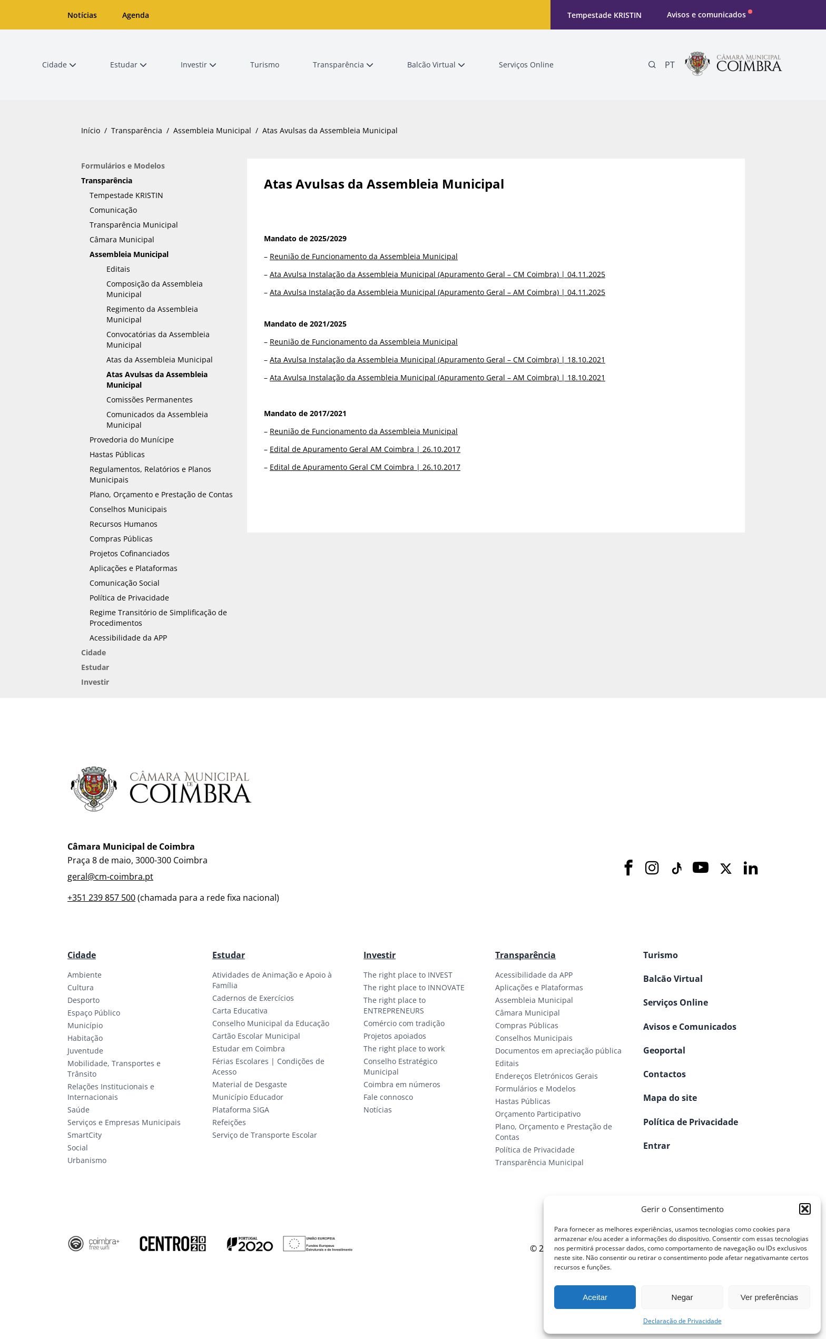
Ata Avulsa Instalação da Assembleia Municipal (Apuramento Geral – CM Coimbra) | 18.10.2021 (437, 360)
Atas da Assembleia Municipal (159, 360)
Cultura (80, 987)
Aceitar (595, 1297)
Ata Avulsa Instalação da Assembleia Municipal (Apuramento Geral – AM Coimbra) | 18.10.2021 (437, 377)
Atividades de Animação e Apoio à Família (272, 980)
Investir (95, 682)
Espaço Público (93, 1013)
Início (90, 130)
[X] (726, 869)
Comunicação (113, 210)
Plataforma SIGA (240, 1110)
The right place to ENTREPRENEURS (394, 1005)
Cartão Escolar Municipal (256, 1036)
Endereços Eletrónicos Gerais (546, 1076)
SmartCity (84, 1135)
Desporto (83, 1000)
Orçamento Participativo (538, 1114)
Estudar (95, 667)
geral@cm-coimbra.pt (110, 876)
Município (85, 1025)
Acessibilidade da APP (128, 638)
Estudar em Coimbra (248, 1048)
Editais (118, 269)
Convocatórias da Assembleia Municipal (158, 339)
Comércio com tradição (404, 1023)
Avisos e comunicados (706, 14)
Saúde (78, 1110)
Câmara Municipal (122, 239)
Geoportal (664, 1050)
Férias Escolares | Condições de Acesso (268, 1066)
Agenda (135, 15)
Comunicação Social (125, 583)
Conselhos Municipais (128, 509)
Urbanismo (86, 1160)
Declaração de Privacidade (682, 1320)
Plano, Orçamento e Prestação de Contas (161, 494)
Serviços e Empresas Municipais (124, 1122)
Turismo (660, 955)
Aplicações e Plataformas (134, 568)
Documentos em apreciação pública (558, 1051)
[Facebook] (628, 868)
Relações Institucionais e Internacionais (110, 1091)
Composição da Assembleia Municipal (154, 289)
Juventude (85, 1051)
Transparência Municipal (134, 225)
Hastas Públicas (117, 454)
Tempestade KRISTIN (604, 15)
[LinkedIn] (751, 868)
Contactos (664, 1074)
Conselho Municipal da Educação (270, 1023)
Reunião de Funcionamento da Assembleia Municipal (364, 256)
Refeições (229, 1122)
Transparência (136, 130)
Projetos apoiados (394, 1036)
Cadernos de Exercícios (253, 998)
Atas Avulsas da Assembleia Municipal (157, 379)
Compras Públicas (121, 539)
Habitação (85, 1038)
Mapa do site (670, 1098)
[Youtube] (701, 868)
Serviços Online (675, 1002)
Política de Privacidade (129, 598)
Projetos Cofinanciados (130, 553)
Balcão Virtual (673, 978)
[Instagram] (652, 868)
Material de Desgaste (249, 1084)
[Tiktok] (676, 869)
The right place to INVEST (408, 975)
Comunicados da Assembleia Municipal (157, 419)
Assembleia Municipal (212, 130)
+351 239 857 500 (101, 897)
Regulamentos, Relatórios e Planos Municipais (150, 474)
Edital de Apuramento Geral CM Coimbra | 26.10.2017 (365, 467)
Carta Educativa (240, 1011)
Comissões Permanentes (149, 400)
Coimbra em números (401, 1084)
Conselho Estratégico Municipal (400, 1066)
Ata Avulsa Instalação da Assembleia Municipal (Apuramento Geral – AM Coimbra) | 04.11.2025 (437, 292)
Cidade (93, 652)
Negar (682, 1297)
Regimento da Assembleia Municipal (152, 314)
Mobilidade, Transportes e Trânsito (114, 1068)
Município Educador (247, 1097)
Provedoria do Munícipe (132, 440)
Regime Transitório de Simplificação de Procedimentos (158, 617)
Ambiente (84, 975)
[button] (805, 1209)
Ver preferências (769, 1297)
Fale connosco (388, 1097)
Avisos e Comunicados (689, 1026)
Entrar (656, 1145)
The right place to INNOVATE (414, 987)
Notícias (82, 15)
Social (77, 1148)
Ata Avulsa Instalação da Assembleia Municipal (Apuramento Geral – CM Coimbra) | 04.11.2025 (437, 274)
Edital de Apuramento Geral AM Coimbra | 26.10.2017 (365, 449)
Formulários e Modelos (123, 166)
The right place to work (404, 1048)
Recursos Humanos (124, 524)
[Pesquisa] (652, 64)
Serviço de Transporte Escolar (264, 1135)
